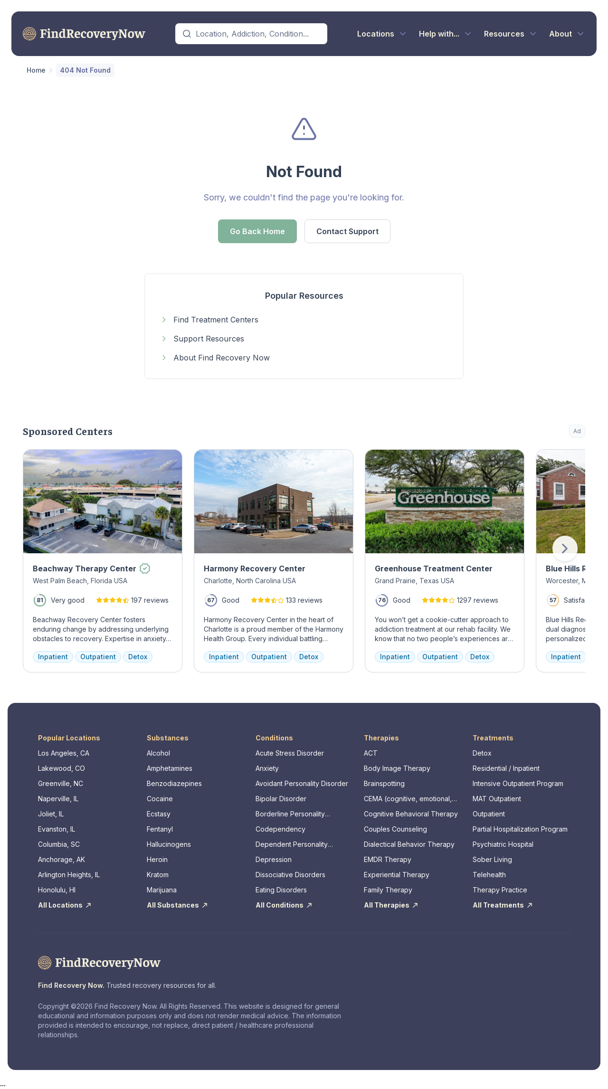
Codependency (280, 829)
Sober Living (492, 859)
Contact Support (347, 231)
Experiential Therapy (396, 875)
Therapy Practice (500, 890)
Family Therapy (388, 890)
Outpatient (489, 814)
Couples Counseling (395, 829)
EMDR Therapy (387, 859)
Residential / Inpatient (506, 768)
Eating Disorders (281, 890)
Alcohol (158, 753)
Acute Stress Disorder (290, 753)
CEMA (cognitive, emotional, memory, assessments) (408, 799)
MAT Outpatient (497, 799)
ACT (371, 753)
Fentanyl (160, 829)
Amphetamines (169, 768)
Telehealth (489, 875)
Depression (274, 859)
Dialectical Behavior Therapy (409, 844)
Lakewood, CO (61, 768)
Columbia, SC (59, 844)
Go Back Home (257, 231)
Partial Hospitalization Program (520, 829)
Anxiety (267, 768)
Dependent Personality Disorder (292, 844)
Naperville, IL (58, 799)
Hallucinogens (169, 844)
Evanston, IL (56, 829)
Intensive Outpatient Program (518, 783)
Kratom (158, 875)
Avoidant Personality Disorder (302, 783)
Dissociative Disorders (290, 875)
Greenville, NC (60, 783)
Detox (482, 753)
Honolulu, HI (57, 890)
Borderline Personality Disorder (290, 814)
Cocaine (160, 799)
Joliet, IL (51, 814)
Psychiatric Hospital (503, 844)
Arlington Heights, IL (69, 875)
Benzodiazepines (174, 783)
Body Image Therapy (397, 768)
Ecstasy (159, 814)
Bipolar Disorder (281, 799)
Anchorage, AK (61, 859)
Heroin (157, 859)
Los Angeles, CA (63, 753)
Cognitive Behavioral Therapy (411, 814)
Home (36, 70)
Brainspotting (384, 783)
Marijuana (162, 890)
